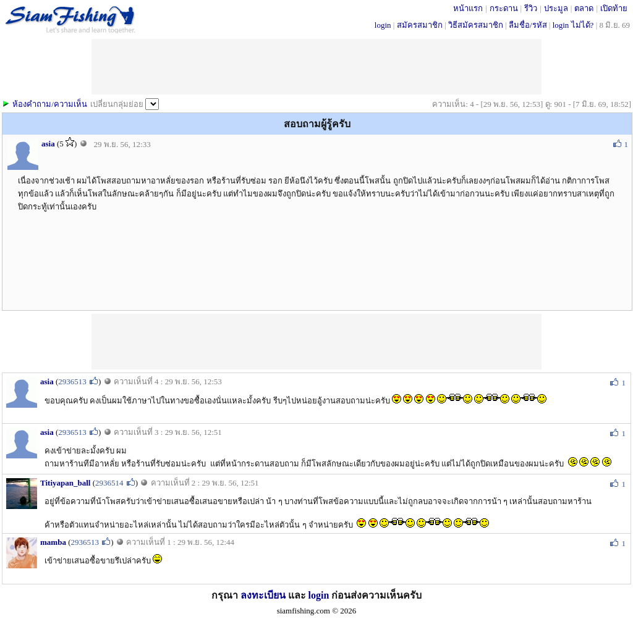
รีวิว (530, 8)
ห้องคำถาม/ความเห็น (49, 104)
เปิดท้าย (613, 8)
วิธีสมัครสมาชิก (475, 25)
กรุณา (225, 595)
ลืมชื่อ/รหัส (528, 25)
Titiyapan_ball (65, 482)
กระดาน (504, 8)
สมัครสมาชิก (420, 25)
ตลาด (583, 8)
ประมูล (556, 8)
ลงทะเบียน (263, 595)
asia (48, 143)
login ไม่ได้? (573, 25)
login (383, 25)
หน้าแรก (468, 8)
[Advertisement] (316, 341)
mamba (53, 542)
